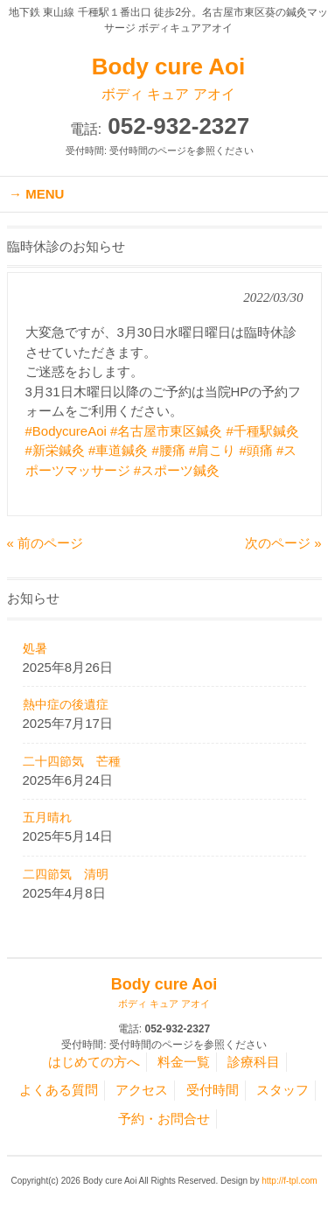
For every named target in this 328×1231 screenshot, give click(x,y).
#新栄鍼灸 (55, 450)
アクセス (141, 1089)
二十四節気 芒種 (72, 761)
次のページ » (283, 542)
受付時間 (212, 1089)
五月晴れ (47, 817)
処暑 (35, 648)
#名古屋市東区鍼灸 (166, 430)
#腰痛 (168, 450)
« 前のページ (45, 542)
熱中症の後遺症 (65, 704)
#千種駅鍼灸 (263, 430)
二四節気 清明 (65, 874)
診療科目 (253, 1061)
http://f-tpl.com (289, 1181)
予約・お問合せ (164, 1118)
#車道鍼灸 (118, 450)
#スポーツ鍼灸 (177, 470)
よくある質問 (58, 1089)
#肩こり (212, 450)
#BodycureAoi (66, 430)
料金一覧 (183, 1061)
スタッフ (282, 1089)
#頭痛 (256, 450)
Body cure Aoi (168, 78)
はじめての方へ (94, 1061)
